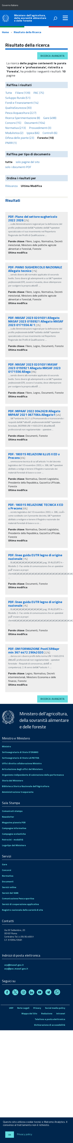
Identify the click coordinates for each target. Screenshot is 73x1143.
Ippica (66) (33, 133)
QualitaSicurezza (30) (18, 108)
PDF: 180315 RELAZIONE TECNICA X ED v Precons (35, 506)
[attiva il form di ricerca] (55, 18)
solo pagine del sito (28, 162)
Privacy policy (24, 1134)
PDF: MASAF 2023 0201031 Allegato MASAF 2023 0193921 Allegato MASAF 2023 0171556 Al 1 (35, 321)
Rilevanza (11, 186)
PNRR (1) (11, 143)
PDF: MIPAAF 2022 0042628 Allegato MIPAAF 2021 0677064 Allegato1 (34, 412)
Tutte (8, 93)
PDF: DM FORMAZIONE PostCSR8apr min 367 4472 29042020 (33, 650)
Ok (9, 1134)
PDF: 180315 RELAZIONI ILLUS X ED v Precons (34, 456)
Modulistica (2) (14, 133)
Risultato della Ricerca (27, 32)
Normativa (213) (15, 128)
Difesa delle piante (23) (19, 138)
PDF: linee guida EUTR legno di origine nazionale (35, 556)
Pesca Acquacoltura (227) (20, 113)
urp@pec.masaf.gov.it (16, 968)
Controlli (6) (50, 133)
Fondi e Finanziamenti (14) (21, 102)
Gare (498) (49, 118)
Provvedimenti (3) (40, 128)
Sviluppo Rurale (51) (17, 98)
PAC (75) (38, 93)
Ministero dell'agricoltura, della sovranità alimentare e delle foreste (30, 18)
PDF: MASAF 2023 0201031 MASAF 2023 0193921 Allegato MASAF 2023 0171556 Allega (34, 368)
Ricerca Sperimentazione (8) (22, 118)
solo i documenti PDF (18, 167)
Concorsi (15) (13, 123)
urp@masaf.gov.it (14, 965)
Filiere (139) (22, 93)
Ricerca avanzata (52, 56)
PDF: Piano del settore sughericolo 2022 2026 (32, 218)
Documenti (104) (34, 123)
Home (5, 32)
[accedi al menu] (65, 17)
